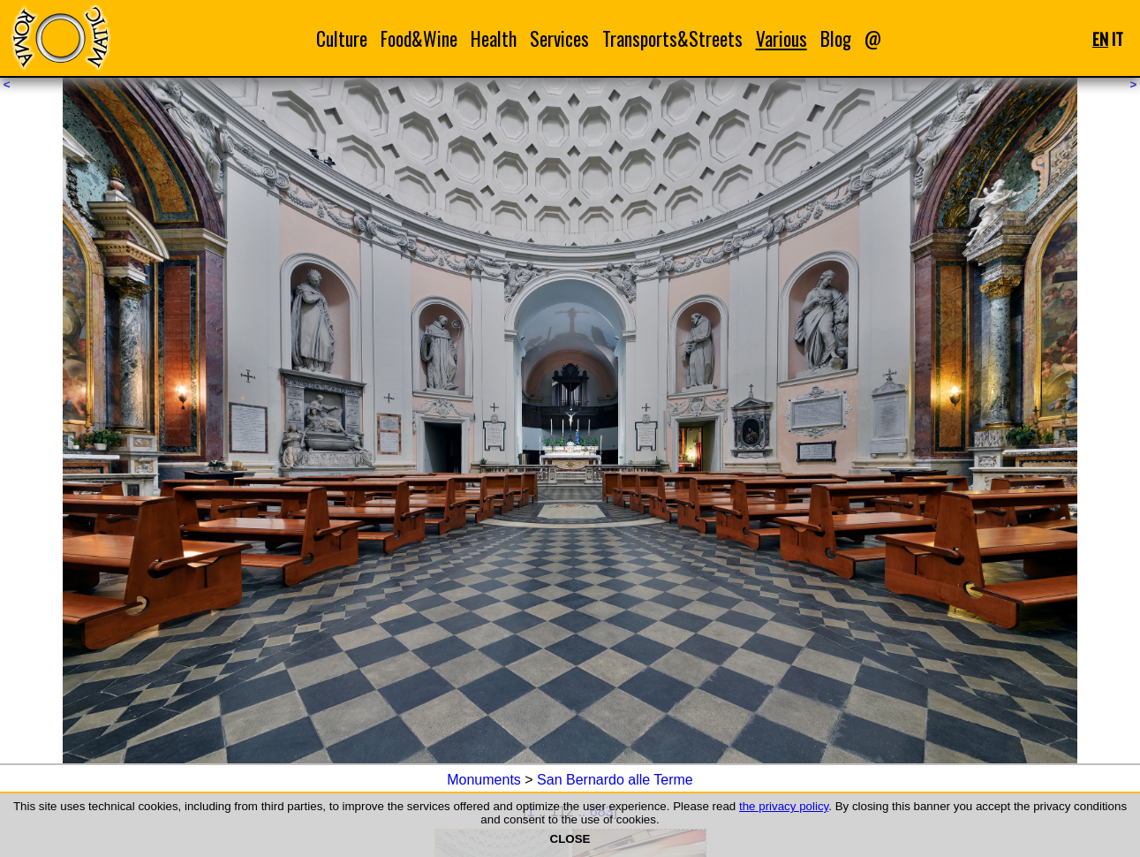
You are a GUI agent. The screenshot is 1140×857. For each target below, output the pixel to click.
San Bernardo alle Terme (615, 779)
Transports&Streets (672, 38)
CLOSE (570, 839)
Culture (341, 38)
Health (494, 38)
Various (781, 38)
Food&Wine (419, 38)
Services (559, 38)
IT (1117, 38)
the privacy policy (783, 806)
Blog (835, 38)
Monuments (484, 779)
